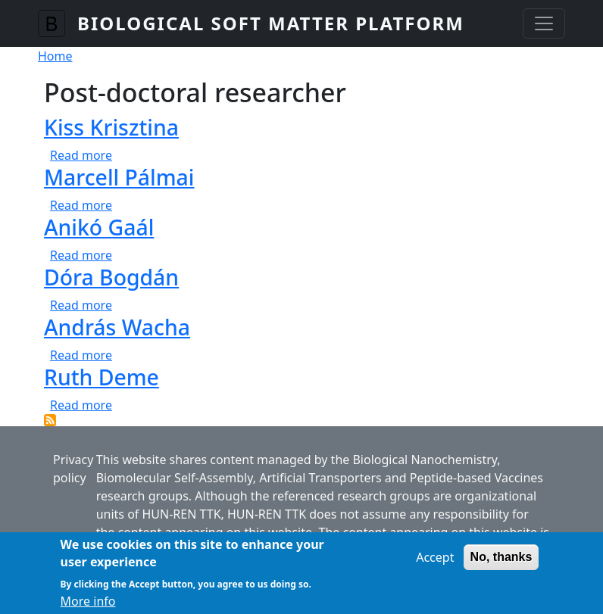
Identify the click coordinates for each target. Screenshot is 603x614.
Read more (81, 155)
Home (55, 56)
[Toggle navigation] (544, 23)
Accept (435, 564)
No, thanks (501, 564)
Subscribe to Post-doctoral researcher (50, 420)
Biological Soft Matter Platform (270, 23)
